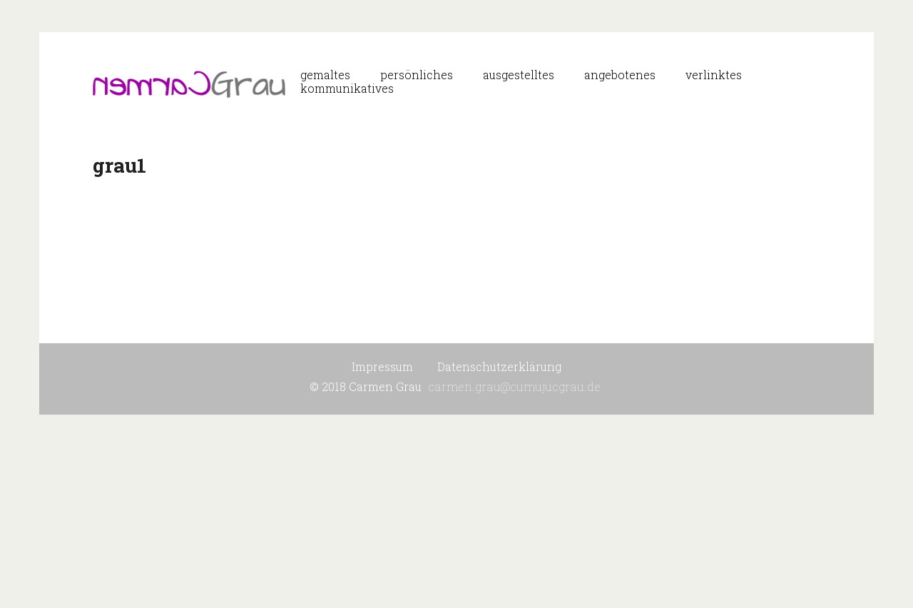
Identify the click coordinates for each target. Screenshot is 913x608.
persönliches (416, 74)
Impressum (382, 366)
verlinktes (713, 74)
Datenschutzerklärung (499, 366)
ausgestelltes (518, 74)
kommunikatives (347, 88)
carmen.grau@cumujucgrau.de (514, 386)
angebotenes (620, 74)
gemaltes (325, 74)
